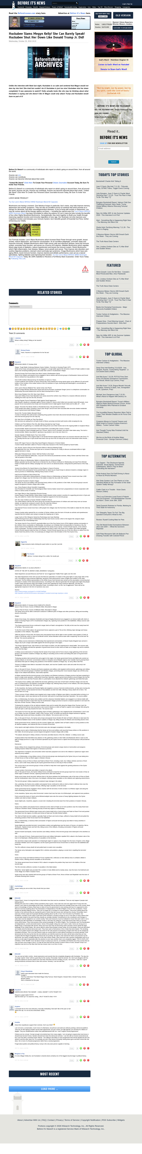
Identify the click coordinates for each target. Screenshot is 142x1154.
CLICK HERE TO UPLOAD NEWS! (122, 28)
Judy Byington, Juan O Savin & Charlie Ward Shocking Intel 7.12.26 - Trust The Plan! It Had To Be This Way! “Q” (113, 195)
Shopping (118, 7)
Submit (113, 162)
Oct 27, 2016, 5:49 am (27, 356)
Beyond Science (45, 7)
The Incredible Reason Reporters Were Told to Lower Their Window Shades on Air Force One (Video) (113, 414)
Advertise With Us (32, 1120)
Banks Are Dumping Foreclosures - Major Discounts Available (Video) (111, 308)
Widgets (121, 1120)
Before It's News (31, 3)
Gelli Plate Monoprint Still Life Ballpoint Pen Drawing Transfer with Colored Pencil (112, 535)
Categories (126, 7)
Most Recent (108, 7)
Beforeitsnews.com (26, 13)
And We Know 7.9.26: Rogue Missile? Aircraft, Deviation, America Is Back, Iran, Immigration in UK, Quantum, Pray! (113, 387)
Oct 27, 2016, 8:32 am (21, 1001)
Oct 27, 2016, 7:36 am (27, 548)
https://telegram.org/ (123, 110)
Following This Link (18, 259)
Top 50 (100, 7)
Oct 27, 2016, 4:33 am (21, 880)
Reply (71, 344)
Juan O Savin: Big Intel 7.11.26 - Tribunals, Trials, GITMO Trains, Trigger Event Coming (112, 187)
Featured (21, 7)
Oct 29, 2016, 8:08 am (21, 1060)
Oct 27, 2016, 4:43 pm (21, 1048)
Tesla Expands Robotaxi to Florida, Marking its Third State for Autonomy (113, 506)
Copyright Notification (90, 1120)
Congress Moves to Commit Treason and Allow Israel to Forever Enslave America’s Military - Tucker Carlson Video (111, 423)
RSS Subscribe (109, 1120)
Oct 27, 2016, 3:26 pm (21, 1017)
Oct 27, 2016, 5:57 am (21, 948)
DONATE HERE (103, 16)
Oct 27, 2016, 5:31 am (21, 892)
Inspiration (82, 7)
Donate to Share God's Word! (114, 69)
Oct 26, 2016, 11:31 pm (22, 344)
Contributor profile (29, 26)
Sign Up (129, 4)
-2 (77, 893)
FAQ (44, 1120)
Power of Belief (57, 7)
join (19, 175)
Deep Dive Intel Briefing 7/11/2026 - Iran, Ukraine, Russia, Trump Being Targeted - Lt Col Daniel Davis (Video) (112, 369)
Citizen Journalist (60, 183)
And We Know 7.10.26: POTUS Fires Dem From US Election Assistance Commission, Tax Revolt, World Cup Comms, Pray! (112, 378)
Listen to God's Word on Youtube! (113, 64)
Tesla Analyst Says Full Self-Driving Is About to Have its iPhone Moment (112, 474)
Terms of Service (72, 1120)
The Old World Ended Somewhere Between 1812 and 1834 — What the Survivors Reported (112, 527)
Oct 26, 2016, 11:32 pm (22, 536)
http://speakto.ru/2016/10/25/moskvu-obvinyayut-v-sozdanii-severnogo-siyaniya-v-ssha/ (41, 593)
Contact (51, 1120)
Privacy (59, 1120)
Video (94, 7)
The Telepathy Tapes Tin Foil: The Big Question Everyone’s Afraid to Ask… (110, 513)
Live (89, 7)
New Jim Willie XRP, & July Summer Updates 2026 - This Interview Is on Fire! (113, 214)
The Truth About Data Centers (107, 241)
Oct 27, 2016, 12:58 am (22, 597)
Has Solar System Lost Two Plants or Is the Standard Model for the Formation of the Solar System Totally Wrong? (113, 482)
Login (124, 4)
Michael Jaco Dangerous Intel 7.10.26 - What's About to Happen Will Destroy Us (111, 395)
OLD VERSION (123, 15)
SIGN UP (103, 143)
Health (35, 7)
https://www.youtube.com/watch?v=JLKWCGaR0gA (30, 591)
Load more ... (49, 1089)
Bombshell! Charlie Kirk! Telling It (108, 181)
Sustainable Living (70, 7)
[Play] (113, 44)
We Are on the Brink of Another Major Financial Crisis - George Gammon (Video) (112, 438)
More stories (39, 26)
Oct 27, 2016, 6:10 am (21, 965)
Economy (29, 7)
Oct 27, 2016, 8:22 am (27, 984)
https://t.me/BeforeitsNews (106, 117)
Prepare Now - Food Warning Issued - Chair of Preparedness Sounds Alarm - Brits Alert (113, 322)
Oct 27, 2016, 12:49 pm (34, 560)
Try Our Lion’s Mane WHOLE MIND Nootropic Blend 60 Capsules (33, 202)
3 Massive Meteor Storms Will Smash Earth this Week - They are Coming (112, 235)
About (20, 1120)
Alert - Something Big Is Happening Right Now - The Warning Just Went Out (113, 221)
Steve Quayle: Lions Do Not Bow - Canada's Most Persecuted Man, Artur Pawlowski (112, 273)
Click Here (28, 183)
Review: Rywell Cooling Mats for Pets (110, 520)
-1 (77, 536)
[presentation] (114, 155)
